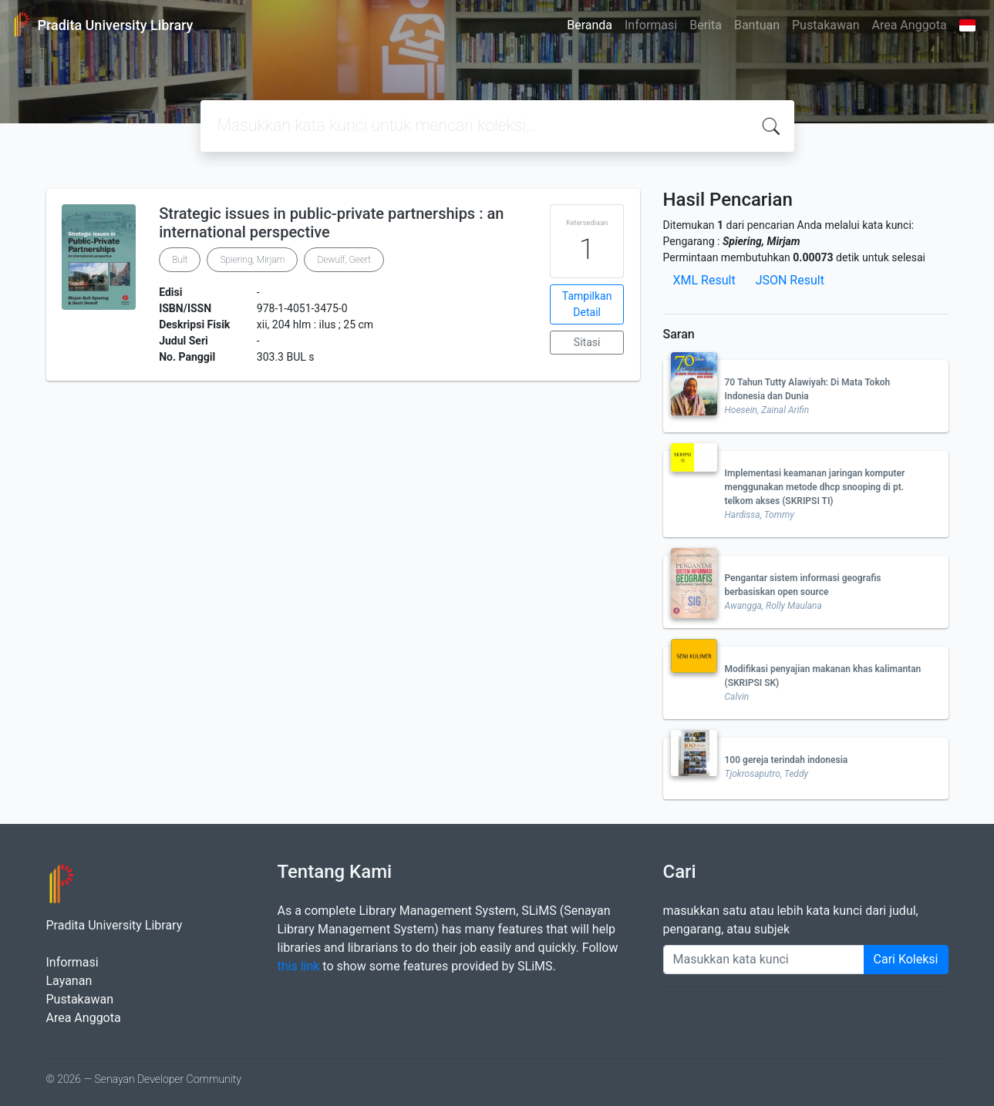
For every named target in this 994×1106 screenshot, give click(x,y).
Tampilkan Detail (587, 304)
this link (299, 966)
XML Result (704, 280)
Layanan (69, 980)
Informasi (651, 25)
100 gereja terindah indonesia (786, 760)
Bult (179, 259)
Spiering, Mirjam (252, 259)
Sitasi (587, 342)
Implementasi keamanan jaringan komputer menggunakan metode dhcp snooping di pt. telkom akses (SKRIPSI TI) (815, 487)
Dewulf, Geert (344, 259)
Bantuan (757, 25)
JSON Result (790, 280)
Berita (705, 25)
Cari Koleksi (906, 959)
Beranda (589, 25)
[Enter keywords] (763, 959)
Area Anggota (909, 25)
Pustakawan (825, 25)
